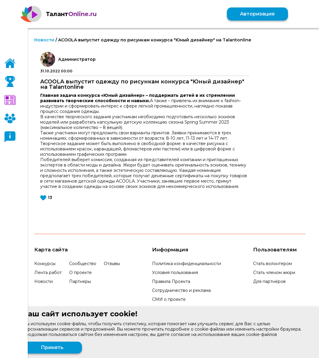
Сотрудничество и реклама (181, 290)
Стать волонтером (272, 263)
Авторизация (257, 14)
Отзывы (112, 263)
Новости (44, 40)
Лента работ (48, 272)
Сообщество (82, 263)
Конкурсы (44, 263)
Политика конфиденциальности (186, 263)
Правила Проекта (171, 281)
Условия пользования (175, 272)
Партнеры (80, 281)
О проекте (80, 272)
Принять (52, 347)
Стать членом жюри (274, 272)
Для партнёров (269, 281)
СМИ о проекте (169, 299)
